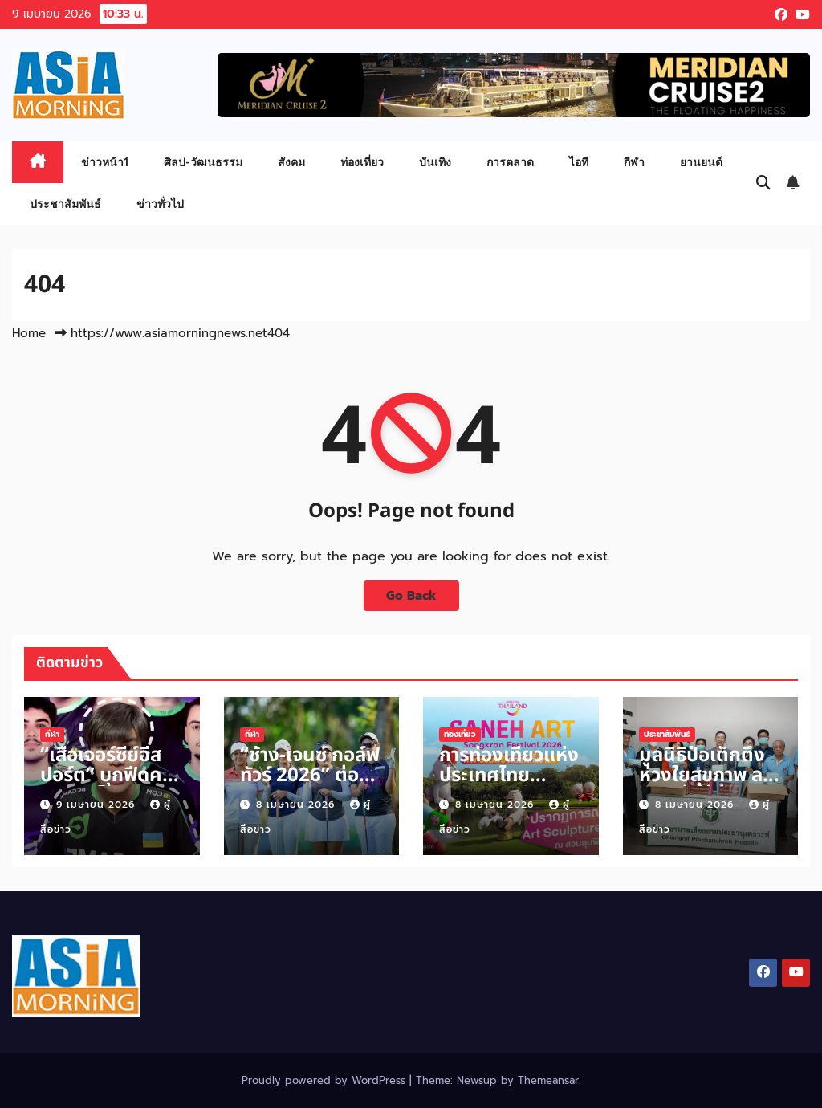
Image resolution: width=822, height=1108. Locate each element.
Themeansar (548, 1080)
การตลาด (510, 162)
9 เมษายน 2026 (97, 804)
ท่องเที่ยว (362, 162)
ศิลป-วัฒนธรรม (203, 162)
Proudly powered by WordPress (325, 1080)
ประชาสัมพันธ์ (65, 203)
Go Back (411, 595)
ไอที (578, 162)
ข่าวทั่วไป (160, 203)
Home (29, 333)
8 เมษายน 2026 (297, 804)
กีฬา (634, 162)
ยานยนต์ (701, 162)
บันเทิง (435, 162)
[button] (763, 183)
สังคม (291, 162)
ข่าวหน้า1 (104, 162)
